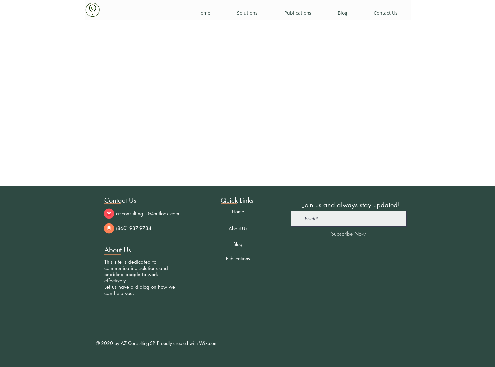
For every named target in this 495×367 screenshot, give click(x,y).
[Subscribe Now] (348, 233)
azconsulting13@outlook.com (147, 213)
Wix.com (208, 343)
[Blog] (238, 244)
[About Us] (238, 228)
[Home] (238, 211)
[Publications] (238, 258)
